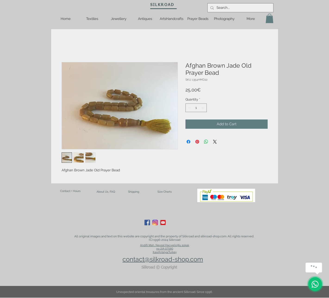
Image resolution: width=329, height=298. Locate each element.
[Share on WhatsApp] (206, 141)
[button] (269, 18)
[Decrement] (189, 108)
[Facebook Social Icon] (147, 222)
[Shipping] (133, 192)
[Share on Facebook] (188, 141)
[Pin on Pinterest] (197, 141)
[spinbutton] (196, 108)
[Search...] (239, 7)
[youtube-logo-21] (163, 222)
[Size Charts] (164, 192)
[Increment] (203, 108)
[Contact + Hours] (70, 191)
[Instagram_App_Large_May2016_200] (155, 222)
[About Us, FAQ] (105, 192)
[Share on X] (215, 141)
